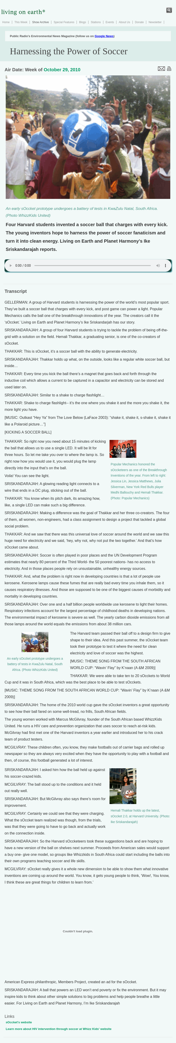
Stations (96, 22)
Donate (139, 22)
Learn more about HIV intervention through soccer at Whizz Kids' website (58, 1029)
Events (110, 22)
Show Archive (40, 22)
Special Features (64, 22)
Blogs (82, 22)
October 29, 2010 (62, 69)
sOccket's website (19, 1022)
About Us (124, 22)
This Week (20, 22)
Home (6, 22)
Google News (104, 36)
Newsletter (155, 22)
